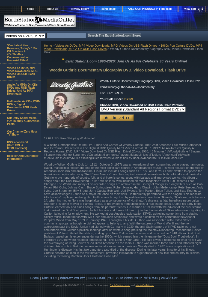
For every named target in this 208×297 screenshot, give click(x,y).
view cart (190, 8)
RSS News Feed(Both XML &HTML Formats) (17, 145)
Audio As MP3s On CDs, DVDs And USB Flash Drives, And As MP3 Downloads (22, 89)
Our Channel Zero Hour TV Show (22, 133)
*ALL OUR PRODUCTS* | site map (150, 8)
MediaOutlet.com (145, 285)
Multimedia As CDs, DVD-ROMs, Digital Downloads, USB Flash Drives (23, 106)
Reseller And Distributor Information (22, 157)
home (30, 8)
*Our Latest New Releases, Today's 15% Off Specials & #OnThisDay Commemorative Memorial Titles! (22, 53)
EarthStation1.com (120, 285)
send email (109, 8)
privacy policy (80, 8)
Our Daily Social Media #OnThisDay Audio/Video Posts (23, 120)
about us (52, 8)
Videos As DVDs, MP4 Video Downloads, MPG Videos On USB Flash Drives (106, 45)
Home (48, 45)
